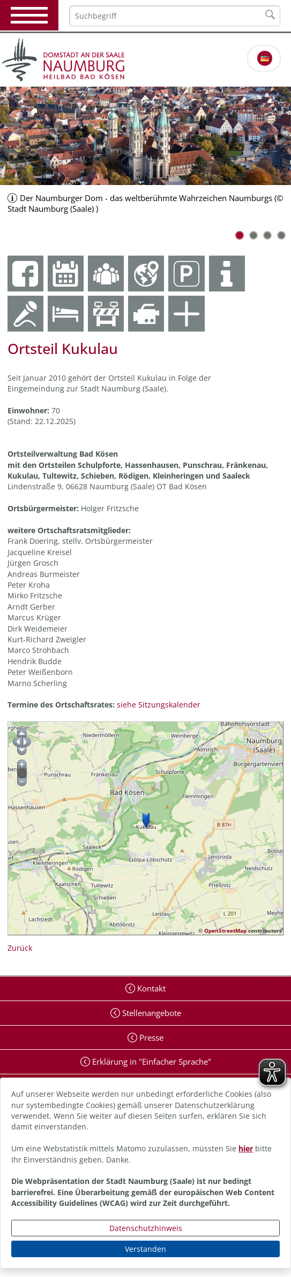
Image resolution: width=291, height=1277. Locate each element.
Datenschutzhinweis (145, 1228)
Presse (150, 1037)
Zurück (20, 948)
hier (245, 1148)
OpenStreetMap (225, 930)
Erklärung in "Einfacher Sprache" (150, 1061)
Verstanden (145, 1249)
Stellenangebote (150, 1012)
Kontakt (150, 988)
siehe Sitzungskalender (158, 704)
